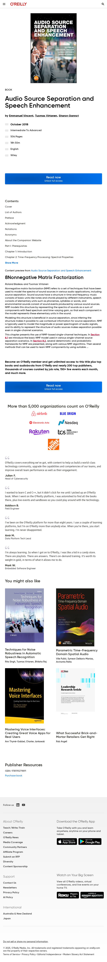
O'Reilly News (10, 837)
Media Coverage (13, 842)
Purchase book (13, 775)
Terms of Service (11, 954)
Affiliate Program (13, 852)
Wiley (13, 155)
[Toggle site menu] (4, 4)
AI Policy (8, 897)
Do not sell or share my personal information (25, 941)
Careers (7, 832)
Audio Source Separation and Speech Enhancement (61, 270)
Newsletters (10, 887)
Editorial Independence (49, 954)
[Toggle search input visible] (103, 4)
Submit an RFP (11, 856)
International (12, 907)
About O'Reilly (13, 821)
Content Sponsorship (15, 866)
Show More (11, 263)
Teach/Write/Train (14, 827)
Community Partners (15, 847)
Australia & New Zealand (17, 913)
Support (9, 876)
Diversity (8, 861)
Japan (7, 918)
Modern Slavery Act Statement (78, 954)
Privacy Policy (11, 892)
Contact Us (9, 882)
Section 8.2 (39, 340)
